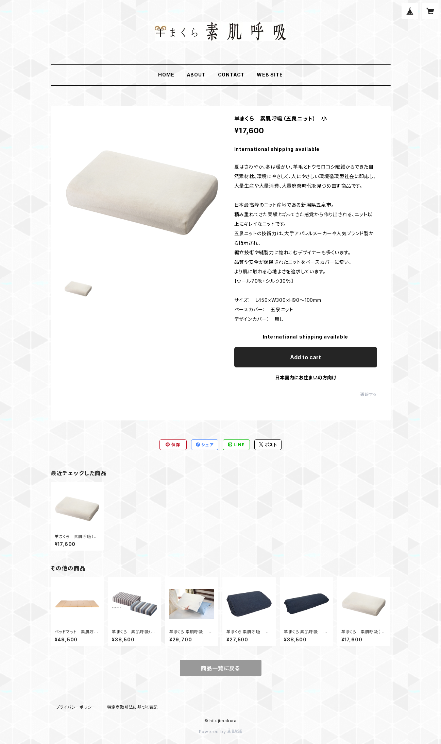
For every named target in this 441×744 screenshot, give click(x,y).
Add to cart (305, 357)
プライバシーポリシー (76, 707)
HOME (166, 74)
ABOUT (196, 74)
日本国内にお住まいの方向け (305, 377)
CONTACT (231, 74)
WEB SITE (270, 74)
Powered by (220, 731)
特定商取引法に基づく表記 (132, 707)
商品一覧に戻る (220, 668)
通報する (368, 394)
